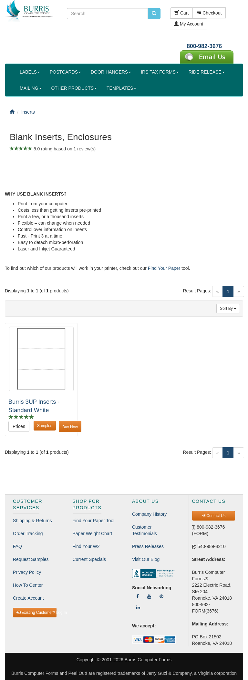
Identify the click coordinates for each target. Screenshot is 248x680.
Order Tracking (28, 533)
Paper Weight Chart (92, 533)
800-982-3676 (204, 46)
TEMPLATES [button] (121, 88)
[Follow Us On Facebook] (137, 596)
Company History (149, 514)
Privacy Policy (27, 572)
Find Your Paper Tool (94, 520)
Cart (181, 12)
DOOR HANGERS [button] (111, 72)
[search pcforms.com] (154, 13)
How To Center (28, 585)
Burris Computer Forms (148, 659)
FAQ (17, 546)
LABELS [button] (30, 72)
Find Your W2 (86, 546)
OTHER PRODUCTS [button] (74, 88)
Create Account (28, 598)
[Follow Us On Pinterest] (161, 596)
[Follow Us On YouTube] (149, 596)
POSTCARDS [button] (65, 72)
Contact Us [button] (214, 515)
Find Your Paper (164, 268)
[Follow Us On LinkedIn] (138, 607)
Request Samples (31, 559)
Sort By (228, 308)
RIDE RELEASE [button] (207, 72)
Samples (44, 425)
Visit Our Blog (146, 559)
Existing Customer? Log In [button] (36, 612)
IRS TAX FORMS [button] (160, 72)
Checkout (209, 12)
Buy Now (70, 427)
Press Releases (148, 546)
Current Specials (89, 559)
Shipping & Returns (32, 520)
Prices (19, 426)
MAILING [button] (31, 88)
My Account (188, 23)
